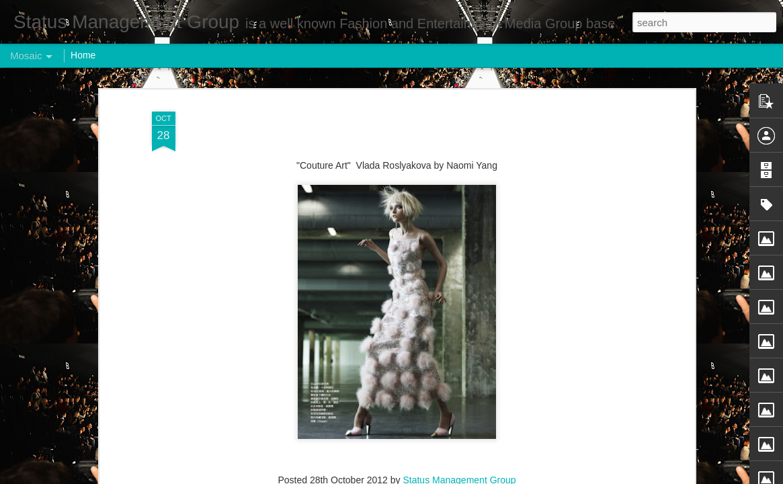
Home (83, 55)
